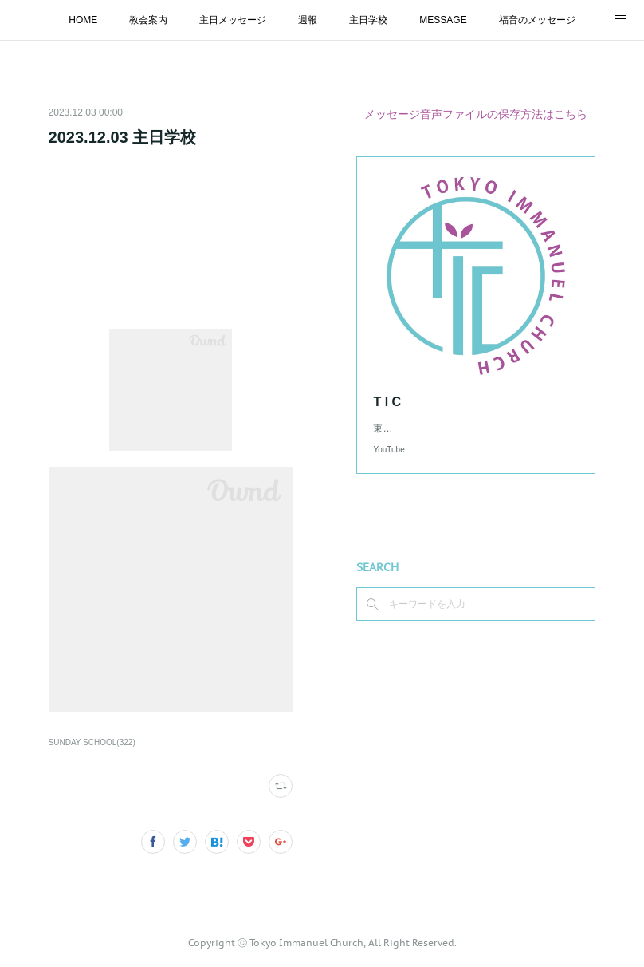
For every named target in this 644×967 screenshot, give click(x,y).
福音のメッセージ (537, 20)
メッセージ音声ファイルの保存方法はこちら (475, 114)
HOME (83, 20)
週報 (307, 20)
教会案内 (148, 20)
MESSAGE (442, 20)
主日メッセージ (232, 20)
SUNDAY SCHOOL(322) (92, 742)
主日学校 (368, 20)
